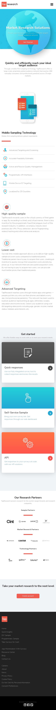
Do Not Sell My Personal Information (16, 682)
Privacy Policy (7, 676)
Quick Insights (7, 632)
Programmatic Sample (10, 638)
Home (4, 628)
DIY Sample (6, 635)
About (4, 669)
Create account (28, 596)
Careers (5, 665)
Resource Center (8, 652)
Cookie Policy (7, 679)
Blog (3, 655)
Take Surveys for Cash (10, 642)
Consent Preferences (10, 686)
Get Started (28, 42)
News (4, 672)
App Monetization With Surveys (14, 649)
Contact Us (6, 659)
